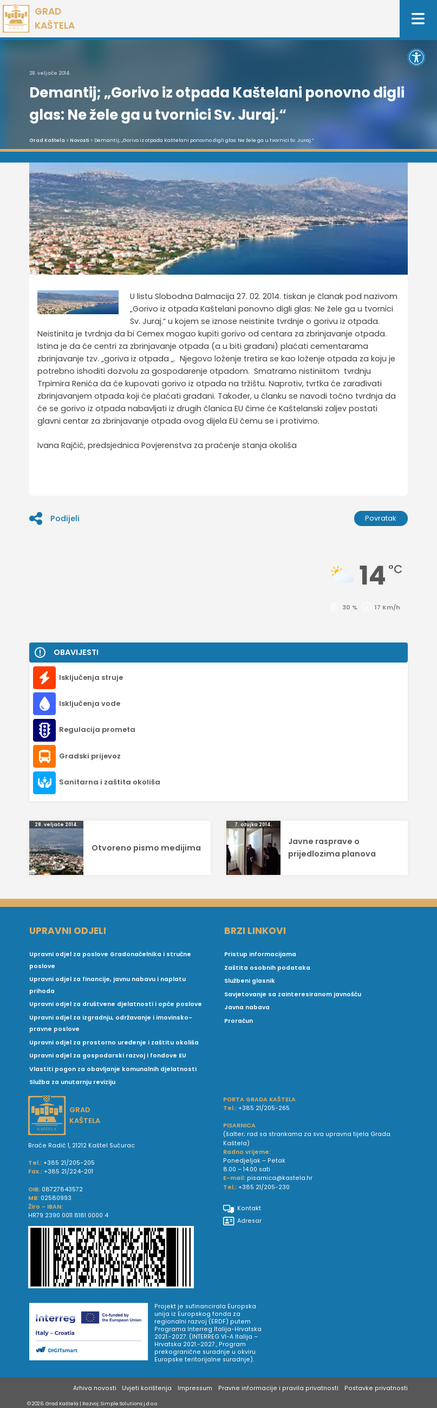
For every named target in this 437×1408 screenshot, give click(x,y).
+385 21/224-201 (68, 1171)
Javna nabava (247, 1007)
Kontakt (242, 1208)
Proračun (238, 1021)
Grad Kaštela (47, 140)
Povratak (380, 518)
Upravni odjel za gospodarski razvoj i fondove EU (107, 1056)
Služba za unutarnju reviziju (72, 1082)
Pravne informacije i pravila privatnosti (278, 1388)
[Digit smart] (91, 1333)
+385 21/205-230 (264, 1187)
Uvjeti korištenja (147, 1388)
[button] (416, 57)
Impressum (195, 1388)
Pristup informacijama (260, 954)
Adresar (242, 1221)
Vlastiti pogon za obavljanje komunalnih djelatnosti (113, 1069)
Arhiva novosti (94, 1388)
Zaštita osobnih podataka (267, 968)
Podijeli (54, 518)
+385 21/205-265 (264, 1108)
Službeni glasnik (249, 981)
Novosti (79, 140)
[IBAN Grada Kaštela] (121, 1258)
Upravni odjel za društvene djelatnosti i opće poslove (115, 1004)
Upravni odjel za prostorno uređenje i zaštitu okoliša (114, 1043)
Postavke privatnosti (376, 1388)
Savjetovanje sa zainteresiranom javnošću (292, 994)
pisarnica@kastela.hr (279, 1178)
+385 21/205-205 (69, 1163)
